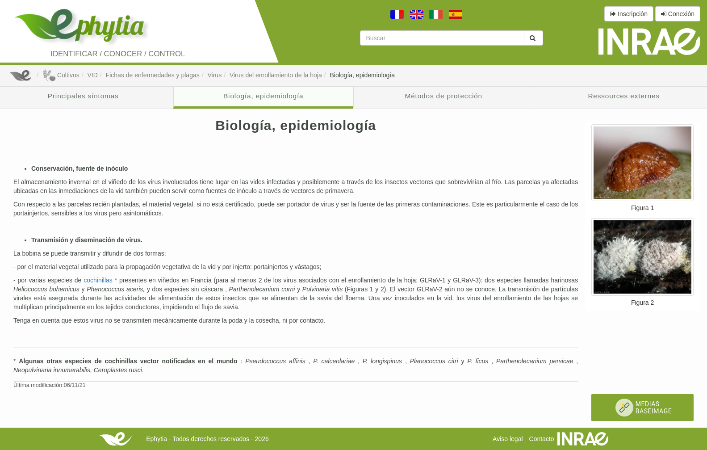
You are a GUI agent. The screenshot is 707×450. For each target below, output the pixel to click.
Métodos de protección (444, 96)
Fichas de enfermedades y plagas (153, 75)
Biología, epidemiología (362, 75)
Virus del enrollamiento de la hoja (276, 75)
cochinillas (99, 280)
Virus (214, 75)
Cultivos (60, 75)
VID (92, 75)
